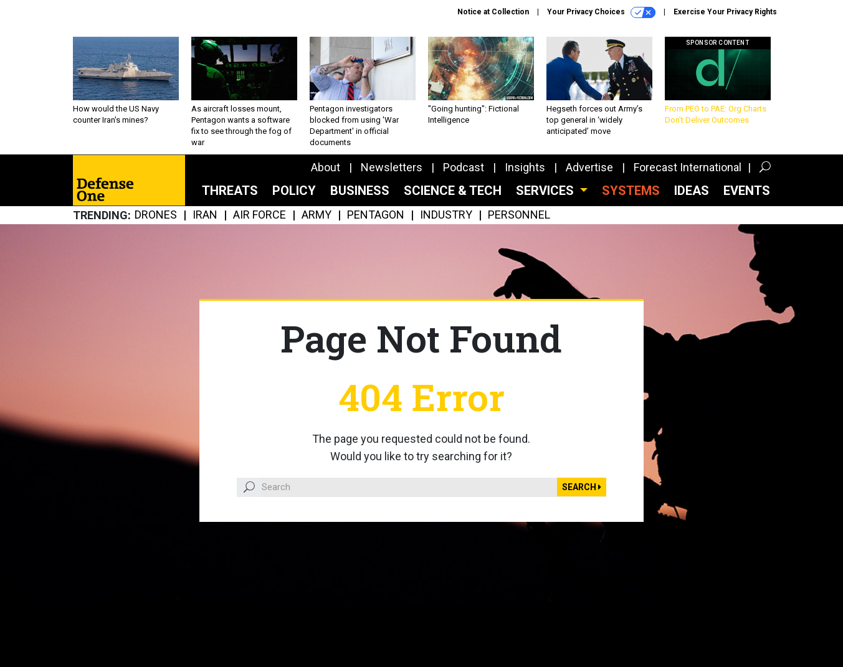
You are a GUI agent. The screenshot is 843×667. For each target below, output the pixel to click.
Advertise (589, 167)
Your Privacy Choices (601, 12)
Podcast (463, 167)
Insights (525, 167)
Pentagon (375, 215)
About (325, 167)
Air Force (259, 215)
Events (746, 190)
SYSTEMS (631, 190)
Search (581, 487)
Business (359, 190)
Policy (294, 190)
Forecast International (687, 167)
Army (316, 215)
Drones (156, 215)
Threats (230, 190)
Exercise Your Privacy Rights (725, 11)
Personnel (519, 215)
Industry (446, 215)
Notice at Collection (493, 11)
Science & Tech (453, 190)
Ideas (691, 190)
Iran (205, 215)
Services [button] (546, 190)
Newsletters (391, 167)
